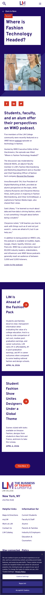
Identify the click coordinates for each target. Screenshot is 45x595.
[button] (40, 3)
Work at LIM (7, 524)
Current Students (29, 515)
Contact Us (7, 528)
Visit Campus (11, 10)
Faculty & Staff (28, 519)
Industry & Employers (31, 532)
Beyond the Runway (25, 176)
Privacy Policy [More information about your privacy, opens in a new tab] (20, 572)
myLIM (5, 519)
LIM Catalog (7, 532)
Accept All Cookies (22, 590)
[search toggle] (4, 3)
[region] (22, 573)
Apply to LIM (11, 15)
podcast (18, 141)
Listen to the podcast (13, 265)
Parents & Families (30, 528)
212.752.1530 (8, 500)
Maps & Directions (10, 515)
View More (22, 466)
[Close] (42, 554)
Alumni (25, 524)
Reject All (22, 584)
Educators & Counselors (27, 539)
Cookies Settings (22, 577)
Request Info (11, 12)
